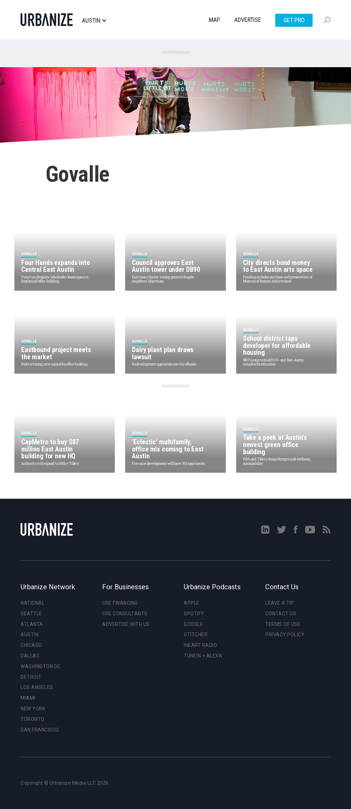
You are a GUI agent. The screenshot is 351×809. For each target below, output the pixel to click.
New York (33, 708)
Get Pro (294, 20)
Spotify (194, 613)
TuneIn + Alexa (203, 656)
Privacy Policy (284, 634)
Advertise (247, 19)
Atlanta (32, 624)
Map (214, 19)
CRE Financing (120, 603)
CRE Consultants (125, 613)
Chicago (31, 645)
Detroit (31, 677)
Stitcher (195, 634)
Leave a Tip (279, 603)
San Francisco (40, 730)
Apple (191, 603)
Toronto (33, 719)
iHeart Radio (200, 645)
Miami (28, 698)
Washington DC (41, 666)
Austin (94, 20)
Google (193, 624)
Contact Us (280, 613)
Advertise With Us (126, 624)
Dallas (30, 656)
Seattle (31, 613)
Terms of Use (282, 624)
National (33, 603)
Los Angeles (37, 687)
